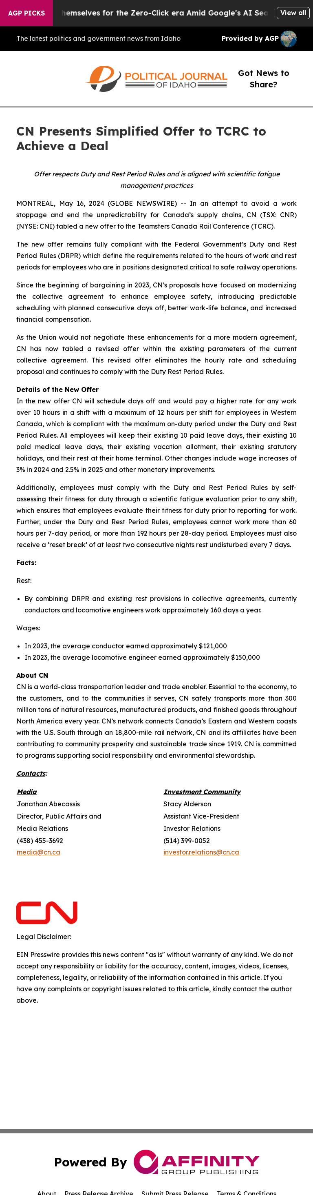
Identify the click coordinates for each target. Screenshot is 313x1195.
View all (293, 13)
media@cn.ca (38, 852)
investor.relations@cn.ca (201, 852)
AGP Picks (26, 13)
